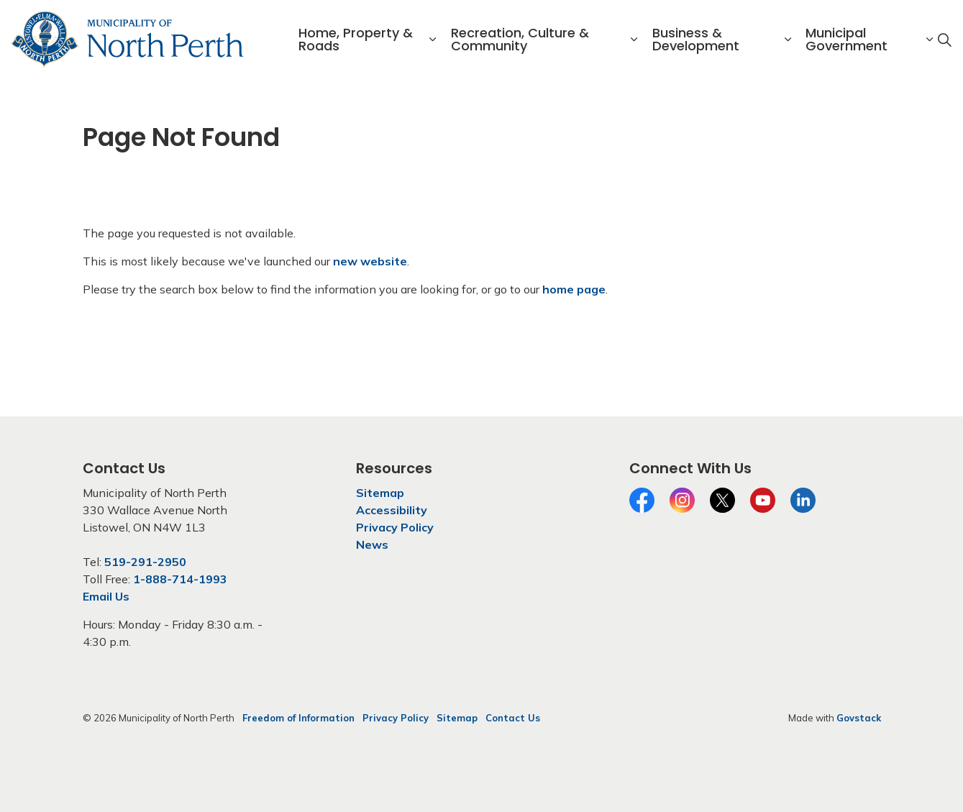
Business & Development (695, 39)
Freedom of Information (298, 718)
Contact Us (512, 718)
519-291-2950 (145, 562)
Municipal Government (846, 39)
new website (370, 261)
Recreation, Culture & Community (520, 39)
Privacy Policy (395, 527)
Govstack (858, 718)
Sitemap (380, 492)
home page (574, 289)
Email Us (106, 596)
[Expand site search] (944, 40)
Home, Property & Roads (355, 39)
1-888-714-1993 (180, 579)
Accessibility (391, 510)
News (372, 544)
